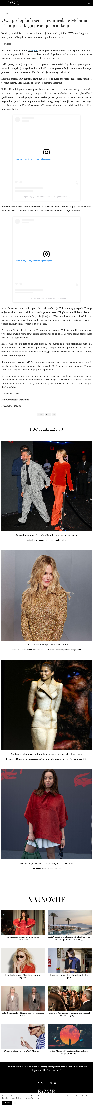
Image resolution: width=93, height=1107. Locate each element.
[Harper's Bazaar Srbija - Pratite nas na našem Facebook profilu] (38, 1083)
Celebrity (6, 14)
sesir (48, 414)
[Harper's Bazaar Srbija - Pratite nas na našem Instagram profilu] (51, 1083)
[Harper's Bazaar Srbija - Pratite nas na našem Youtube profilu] (55, 1083)
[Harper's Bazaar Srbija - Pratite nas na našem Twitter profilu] (42, 1083)
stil (54, 414)
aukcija (40, 414)
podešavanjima (33, 1098)
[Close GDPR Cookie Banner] (15, 1103)
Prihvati (7, 1103)
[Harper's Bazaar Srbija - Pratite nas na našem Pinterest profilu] (46, 1083)
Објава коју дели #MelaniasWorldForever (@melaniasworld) (46, 197)
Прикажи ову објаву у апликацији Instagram (33, 159)
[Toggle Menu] (4, 3)
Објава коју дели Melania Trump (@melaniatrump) (46, 298)
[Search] (89, 3)
